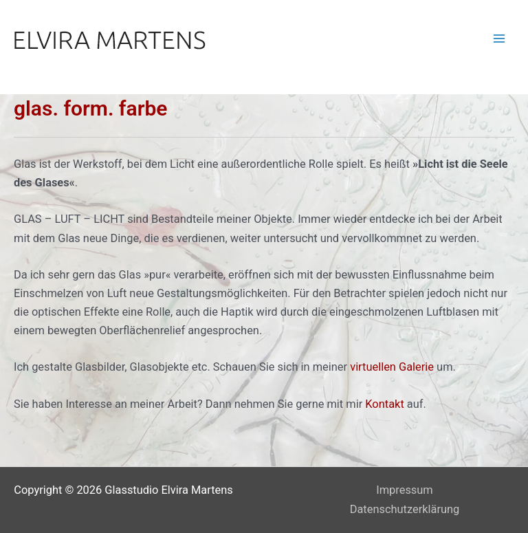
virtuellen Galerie (392, 366)
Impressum (404, 490)
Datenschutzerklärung (405, 509)
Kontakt (384, 404)
